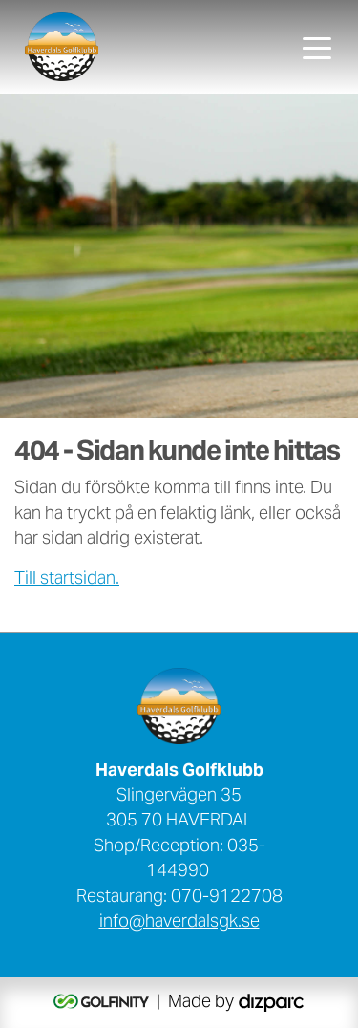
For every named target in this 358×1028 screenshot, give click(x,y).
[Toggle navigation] (317, 46)
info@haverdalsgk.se (179, 923)
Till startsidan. (66, 580)
